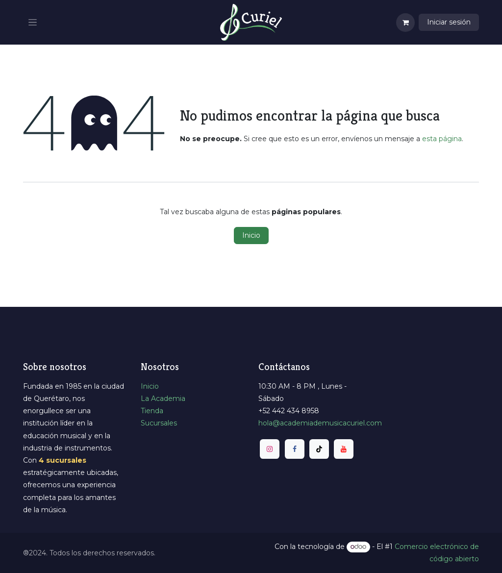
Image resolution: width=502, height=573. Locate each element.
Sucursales (159, 423)
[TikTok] (319, 449)
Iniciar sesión (449, 22)
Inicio (251, 235)
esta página (442, 138)
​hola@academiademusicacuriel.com (320, 423)
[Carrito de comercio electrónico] (405, 22)
